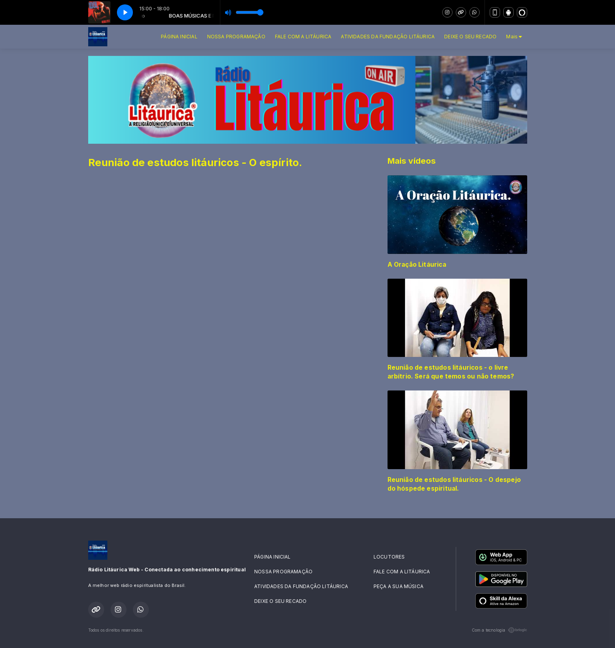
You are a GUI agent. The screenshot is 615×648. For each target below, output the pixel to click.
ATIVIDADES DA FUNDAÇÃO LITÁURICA (388, 37)
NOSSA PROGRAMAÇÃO (236, 37)
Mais (514, 37)
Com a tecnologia (499, 630)
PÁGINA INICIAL (179, 37)
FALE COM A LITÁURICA (303, 37)
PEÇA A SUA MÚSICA (398, 586)
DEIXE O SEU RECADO (470, 37)
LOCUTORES (389, 557)
